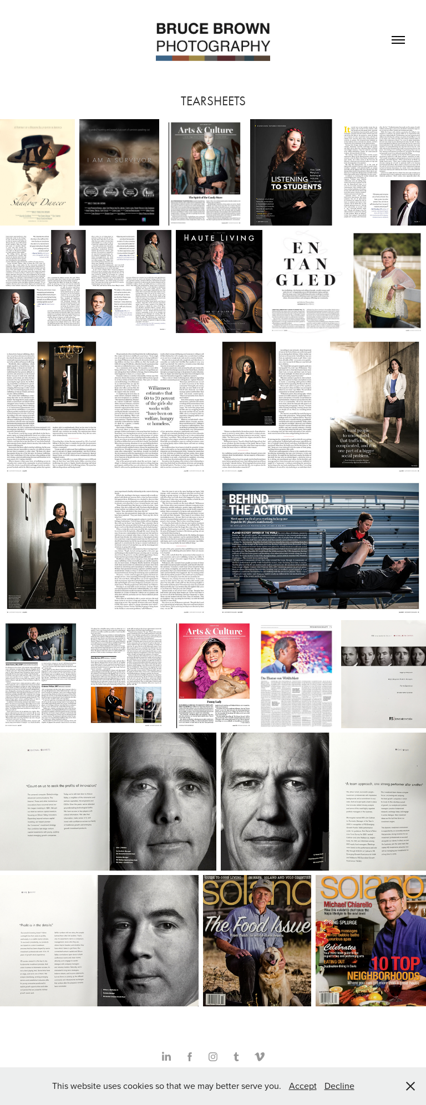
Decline (339, 1086)
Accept (303, 1086)
